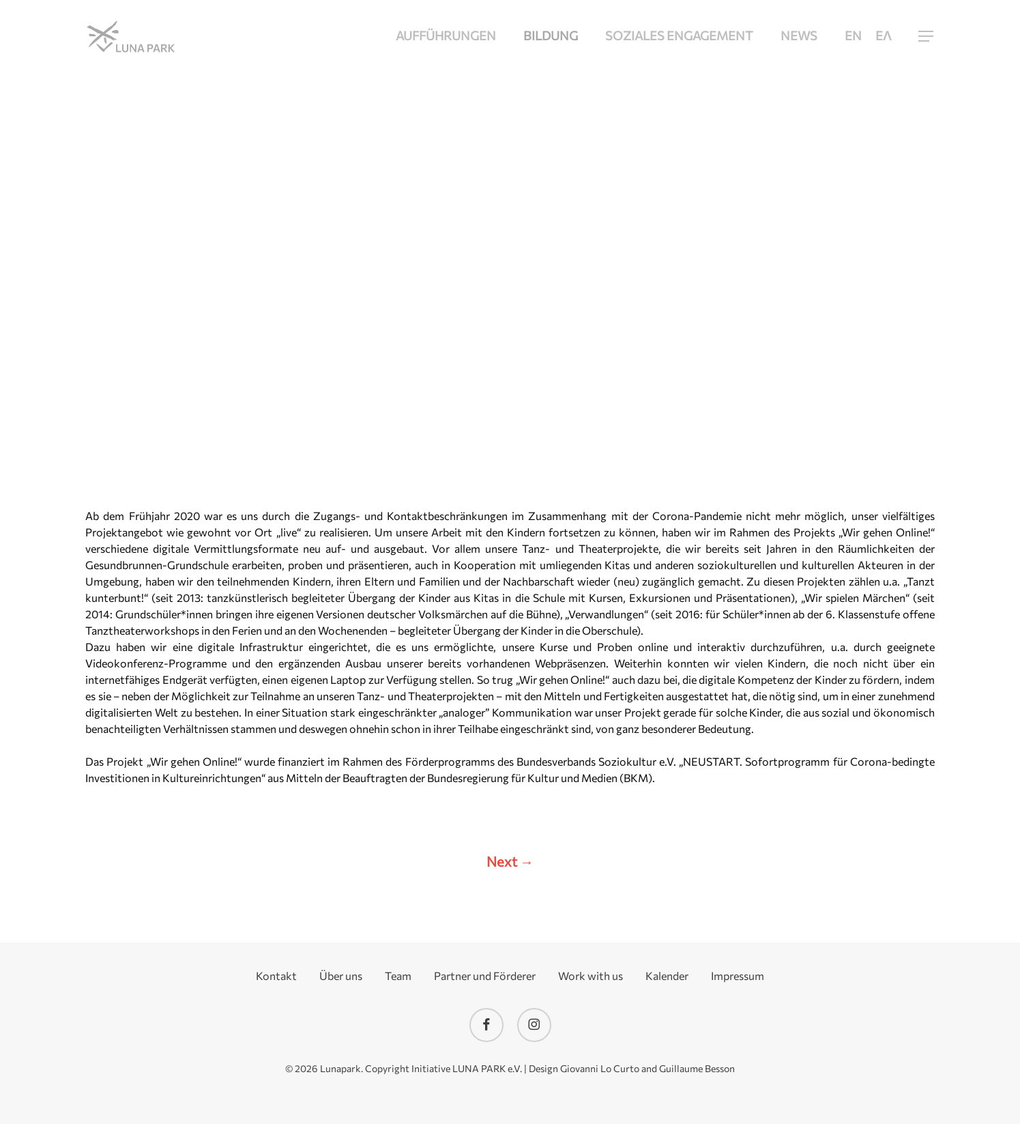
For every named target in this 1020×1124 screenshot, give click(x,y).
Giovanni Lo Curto (599, 1068)
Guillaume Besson (697, 1068)
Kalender (666, 975)
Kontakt (276, 975)
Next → (510, 861)
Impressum (737, 975)
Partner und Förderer (485, 975)
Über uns (340, 975)
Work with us (590, 975)
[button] (926, 36)
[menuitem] (853, 35)
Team (398, 975)
